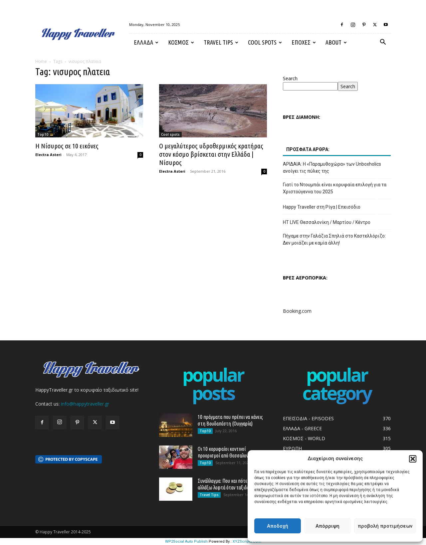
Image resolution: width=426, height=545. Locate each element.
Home (41, 61)
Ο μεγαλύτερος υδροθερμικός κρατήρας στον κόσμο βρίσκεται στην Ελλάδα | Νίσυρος (211, 154)
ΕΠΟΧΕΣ (304, 42)
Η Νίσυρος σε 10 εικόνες (67, 146)
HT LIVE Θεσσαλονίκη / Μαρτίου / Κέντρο (326, 222)
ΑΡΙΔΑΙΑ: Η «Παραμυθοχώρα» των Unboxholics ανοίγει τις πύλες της (332, 167)
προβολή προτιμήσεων (385, 526)
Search (290, 78)
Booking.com (297, 311)
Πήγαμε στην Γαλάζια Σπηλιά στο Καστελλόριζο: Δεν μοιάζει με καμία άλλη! (334, 239)
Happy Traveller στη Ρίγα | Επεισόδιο (321, 207)
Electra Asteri (48, 154)
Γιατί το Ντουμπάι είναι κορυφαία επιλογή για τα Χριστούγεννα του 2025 (334, 188)
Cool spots (265, 42)
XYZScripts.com (247, 541)
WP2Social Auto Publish (186, 541)
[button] (412, 458)
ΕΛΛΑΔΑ (146, 42)
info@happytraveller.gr (85, 404)
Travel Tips (221, 42)
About (336, 42)
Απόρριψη (327, 526)
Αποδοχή (277, 526)
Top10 (42, 134)
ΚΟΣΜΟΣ (181, 42)
